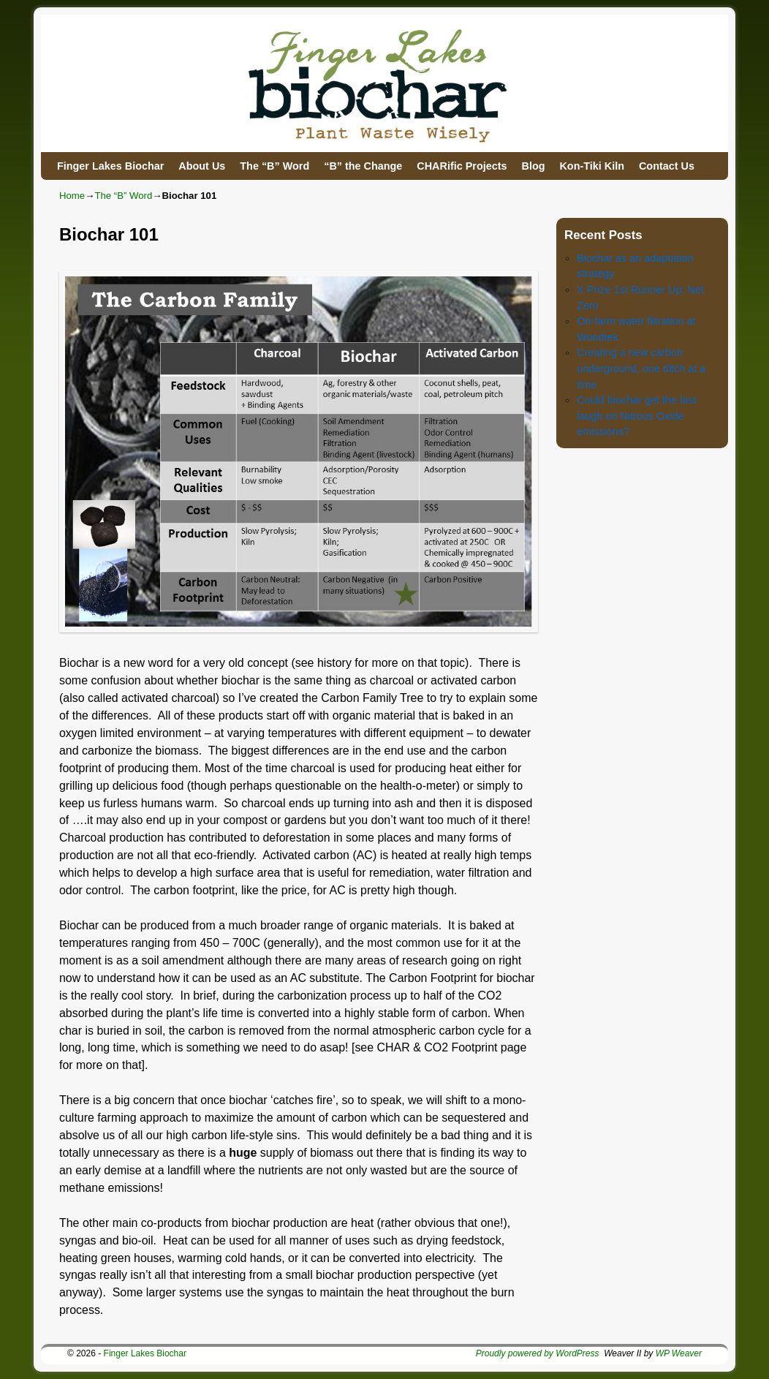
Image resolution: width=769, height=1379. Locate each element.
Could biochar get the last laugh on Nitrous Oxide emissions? (636, 415)
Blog (533, 166)
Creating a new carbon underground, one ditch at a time (641, 368)
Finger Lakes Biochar (110, 166)
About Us (201, 166)
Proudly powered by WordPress (537, 1353)
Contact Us (666, 166)
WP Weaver (679, 1353)
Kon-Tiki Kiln (591, 166)
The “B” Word (274, 166)
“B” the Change (363, 166)
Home (72, 195)
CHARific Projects (462, 166)
